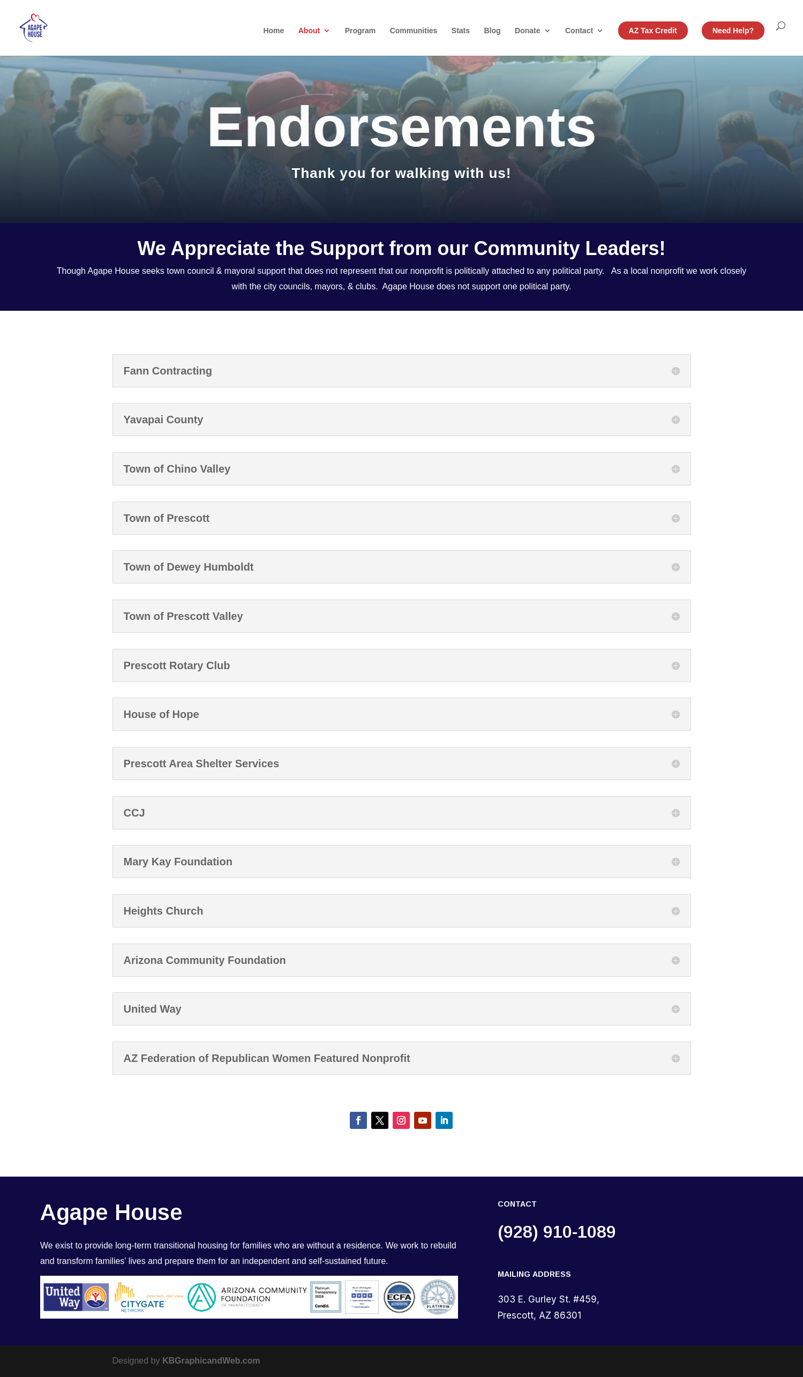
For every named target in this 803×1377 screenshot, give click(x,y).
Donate (527, 31)
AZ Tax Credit (653, 30)
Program (360, 31)
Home (273, 31)
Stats (461, 31)
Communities (414, 31)
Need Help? (733, 30)
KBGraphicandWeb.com (211, 1360)
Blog (492, 31)
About (309, 31)
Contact (579, 31)
